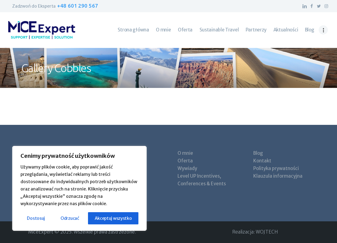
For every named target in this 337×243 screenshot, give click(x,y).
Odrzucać (69, 218)
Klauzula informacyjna (277, 176)
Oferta (185, 161)
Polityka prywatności (276, 168)
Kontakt (262, 161)
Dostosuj (36, 218)
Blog (258, 153)
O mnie (185, 153)
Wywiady (187, 168)
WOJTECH (267, 232)
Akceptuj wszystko (113, 218)
